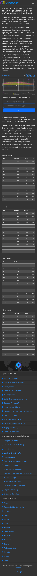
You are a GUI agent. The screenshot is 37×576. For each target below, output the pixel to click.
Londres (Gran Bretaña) (12, 391)
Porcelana (7, 511)
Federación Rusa (10, 548)
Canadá (7, 552)
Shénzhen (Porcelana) (12, 432)
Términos (18, 568)
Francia (6, 503)
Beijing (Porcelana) (11, 427)
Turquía (7, 527)
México (6, 519)
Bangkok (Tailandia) (11, 378)
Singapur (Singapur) (11, 403)
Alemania (7, 540)
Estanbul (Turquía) (10, 415)
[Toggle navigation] (33, 3)
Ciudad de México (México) (14, 382)
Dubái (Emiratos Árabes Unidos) (16, 399)
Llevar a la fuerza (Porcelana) (14, 423)
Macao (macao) (9, 395)
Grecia (6, 544)
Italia (6, 523)
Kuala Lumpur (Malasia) (13, 407)
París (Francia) (9, 387)
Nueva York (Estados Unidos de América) (19, 411)
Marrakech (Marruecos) (12, 419)
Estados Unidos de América (14, 507)
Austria (6, 556)
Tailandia (7, 536)
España (6, 515)
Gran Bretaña (9, 532)
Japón (6, 560)
